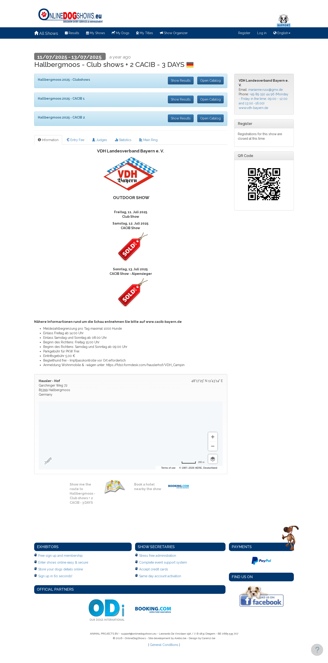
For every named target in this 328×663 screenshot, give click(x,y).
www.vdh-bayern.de (253, 108)
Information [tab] (48, 140)
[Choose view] (212, 458)
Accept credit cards (153, 569)
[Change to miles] (193, 462)
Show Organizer (174, 33)
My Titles (144, 33)
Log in (261, 33)
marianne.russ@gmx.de (265, 89)
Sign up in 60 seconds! (55, 576)
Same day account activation (160, 576)
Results (72, 33)
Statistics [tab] (123, 140)
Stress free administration (157, 555)
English (281, 33)
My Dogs (120, 32)
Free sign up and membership (60, 555)
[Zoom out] (212, 446)
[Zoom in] (212, 436)
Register (244, 33)
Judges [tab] (99, 140)
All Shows (46, 33)
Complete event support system (163, 562)
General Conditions (164, 645)
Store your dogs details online (60, 569)
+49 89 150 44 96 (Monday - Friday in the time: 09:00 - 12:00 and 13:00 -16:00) (263, 98)
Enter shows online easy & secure (63, 562)
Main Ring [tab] (148, 140)
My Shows (95, 33)
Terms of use (184, 467)
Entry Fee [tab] (75, 140)
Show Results (181, 80)
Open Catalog (210, 80)
